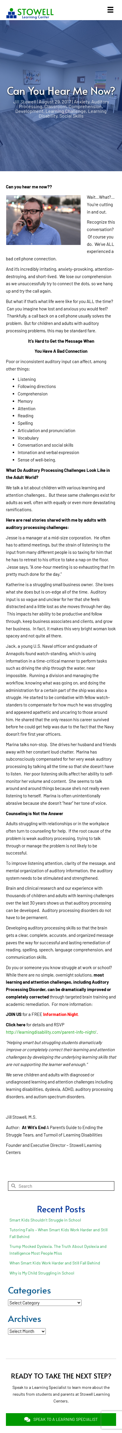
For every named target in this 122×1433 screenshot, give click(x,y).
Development (29, 111)
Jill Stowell (24, 101)
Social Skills (71, 115)
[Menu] (110, 9)
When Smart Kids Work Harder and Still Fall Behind (54, 1262)
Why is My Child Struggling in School (41, 1272)
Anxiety (81, 101)
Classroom (55, 106)
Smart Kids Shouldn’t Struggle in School (45, 1219)
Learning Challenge (65, 111)
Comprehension (85, 106)
